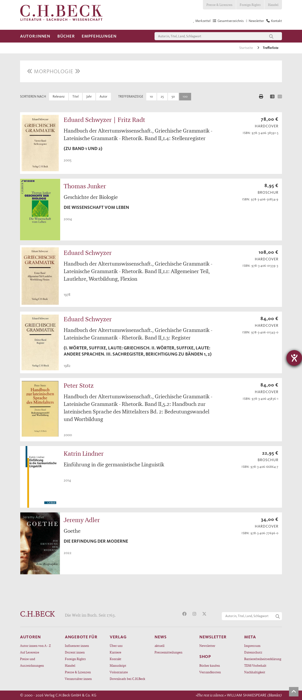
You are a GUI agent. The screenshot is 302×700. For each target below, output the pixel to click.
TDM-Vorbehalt (255, 665)
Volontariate (119, 672)
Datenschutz (253, 652)
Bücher (66, 36)
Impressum (252, 646)
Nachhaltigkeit (254, 672)
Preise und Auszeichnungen (32, 662)
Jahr (89, 96)
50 (173, 96)
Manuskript (118, 665)
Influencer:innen (77, 646)
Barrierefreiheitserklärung (262, 659)
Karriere (115, 652)
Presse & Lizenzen (219, 5)
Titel (75, 96)
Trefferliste (270, 48)
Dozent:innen (75, 652)
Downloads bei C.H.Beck (127, 679)
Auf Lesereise (29, 652)
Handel (273, 5)
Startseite (246, 48)
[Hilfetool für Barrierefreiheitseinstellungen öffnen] (294, 358)
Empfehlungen (99, 36)
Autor (103, 96)
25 (162, 96)
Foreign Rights (250, 5)
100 (185, 96)
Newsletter (207, 646)
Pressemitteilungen (168, 652)
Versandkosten (210, 672)
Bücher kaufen (209, 665)
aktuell (159, 646)
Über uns (116, 646)
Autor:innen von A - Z (35, 646)
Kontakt (115, 659)
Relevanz (59, 96)
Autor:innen (35, 36)
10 (151, 96)
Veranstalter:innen (78, 679)
